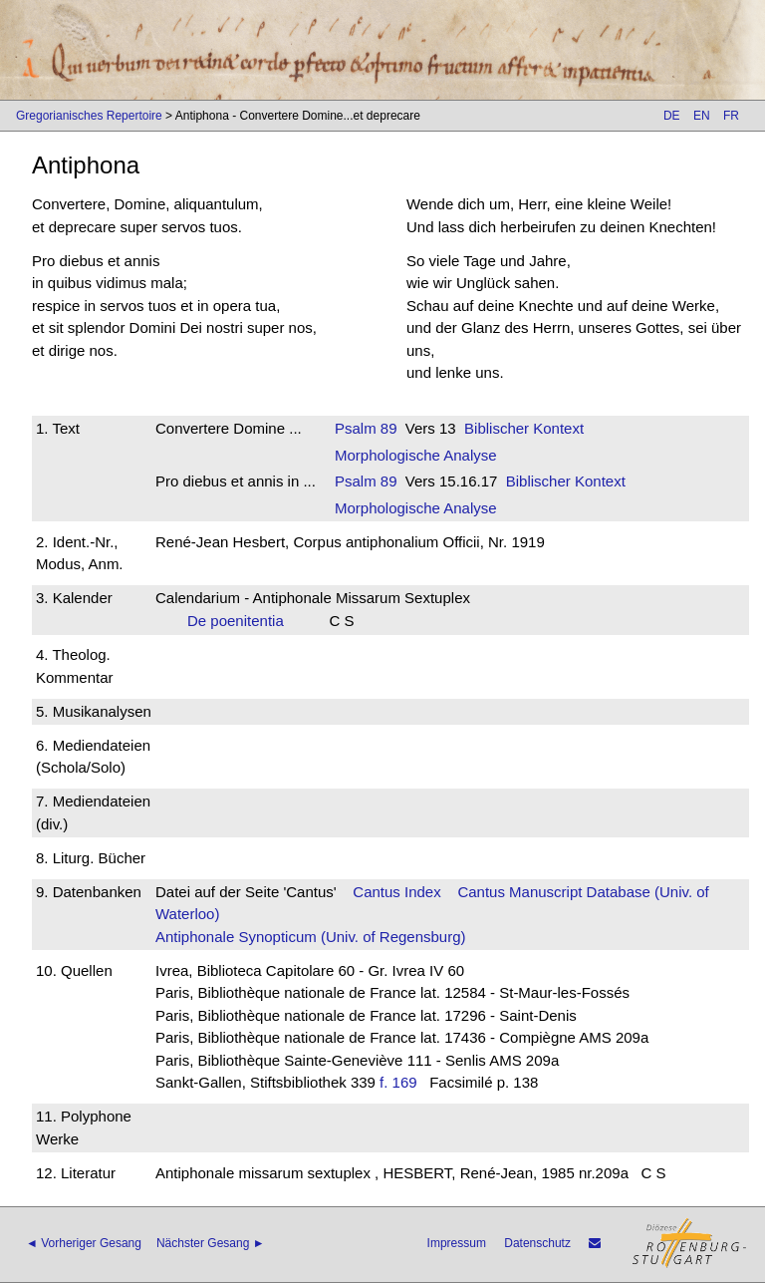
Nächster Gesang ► (210, 1243)
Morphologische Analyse (416, 455)
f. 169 (398, 1082)
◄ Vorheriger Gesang (83, 1243)
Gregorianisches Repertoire (89, 116)
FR (731, 116)
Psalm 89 (366, 428)
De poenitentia (241, 620)
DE (671, 116)
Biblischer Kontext (524, 428)
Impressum (456, 1243)
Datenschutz (537, 1243)
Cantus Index (396, 891)
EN (701, 116)
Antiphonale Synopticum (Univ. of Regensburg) (310, 936)
